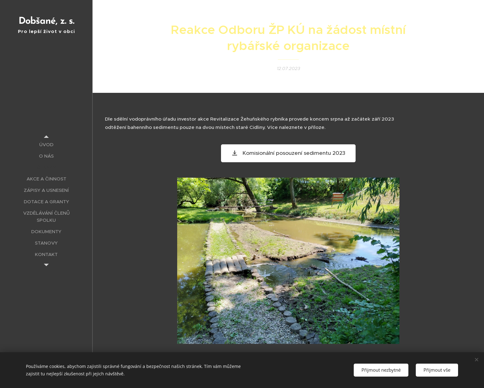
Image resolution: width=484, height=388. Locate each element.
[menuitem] (46, 144)
